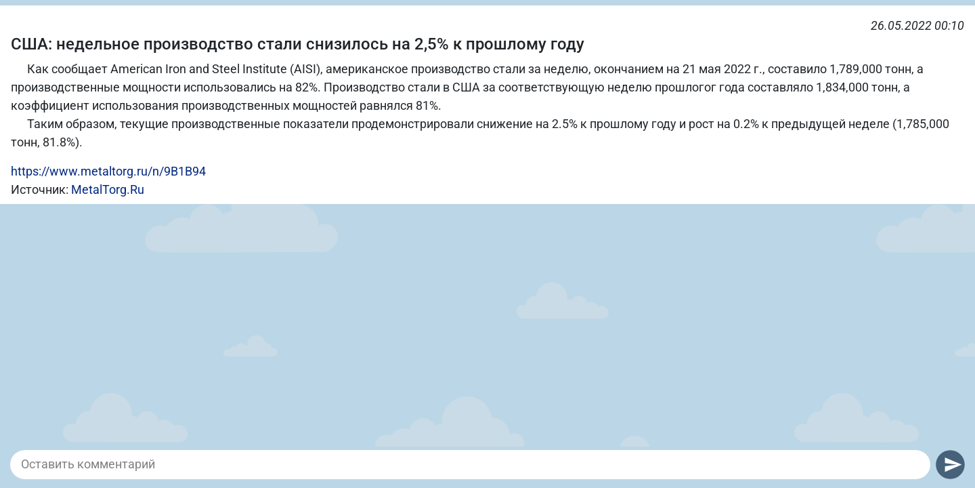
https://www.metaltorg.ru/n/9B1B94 (108, 171)
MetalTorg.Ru (107, 189)
